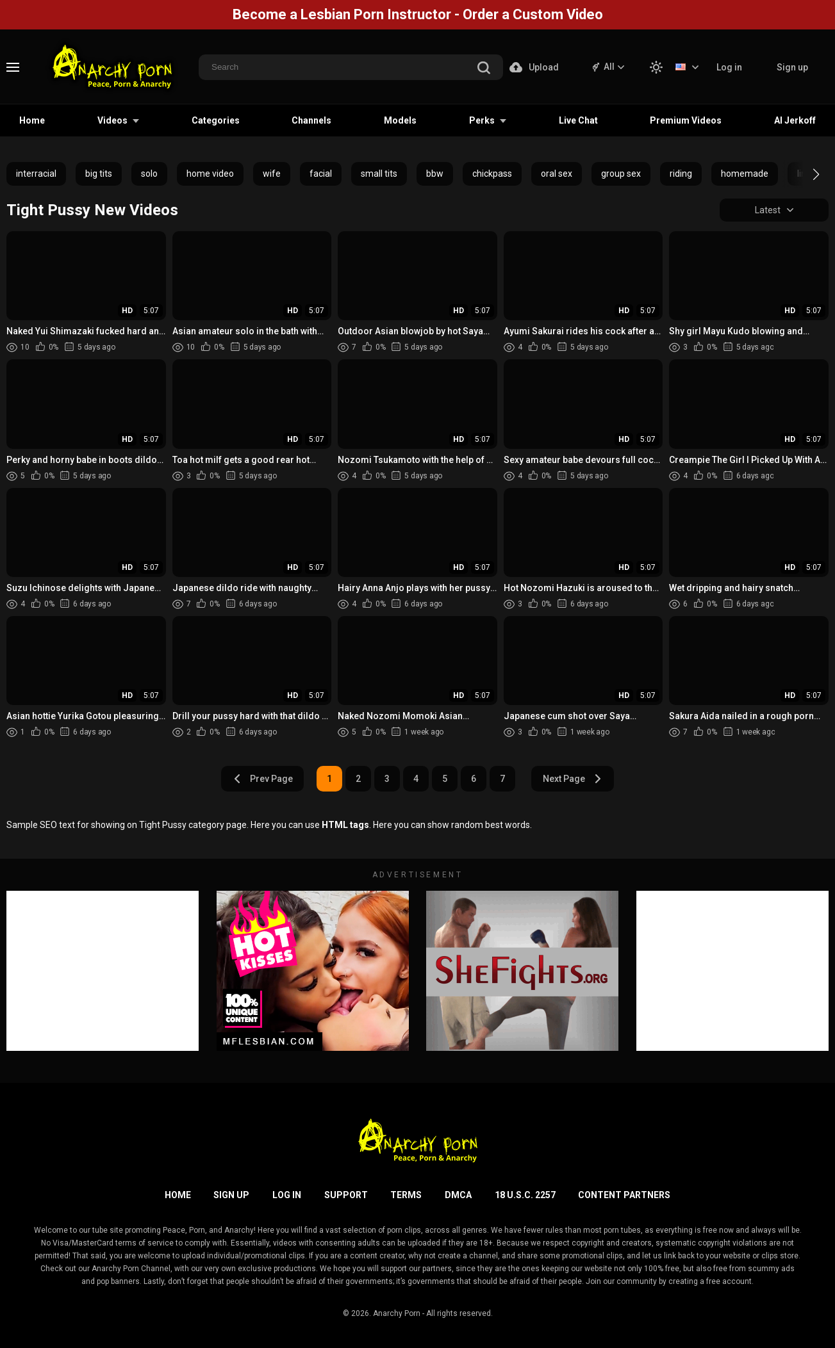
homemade (744, 173)
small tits (379, 173)
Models (400, 120)
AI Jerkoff (795, 120)
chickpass (492, 173)
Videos (112, 120)
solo (149, 173)
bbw (434, 173)
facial (321, 173)
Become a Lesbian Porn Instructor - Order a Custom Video (418, 14)
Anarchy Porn (396, 1313)
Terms (406, 1195)
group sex (621, 173)
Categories (216, 120)
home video (210, 173)
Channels (311, 120)
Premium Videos (686, 120)
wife (272, 173)
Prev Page (263, 779)
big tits (98, 173)
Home (32, 120)
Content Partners (624, 1195)
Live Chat (578, 120)
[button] (805, 174)
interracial (36, 173)
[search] (483, 68)
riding (681, 173)
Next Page (572, 779)
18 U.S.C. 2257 (525, 1195)
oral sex (556, 173)
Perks (482, 120)
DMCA (458, 1195)
